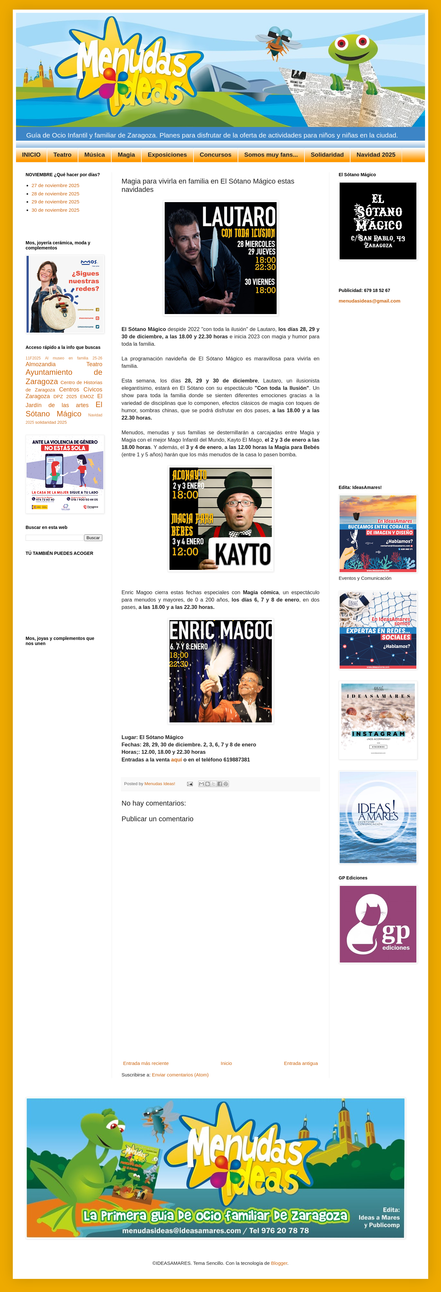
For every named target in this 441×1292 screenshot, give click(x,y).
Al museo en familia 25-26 (73, 358)
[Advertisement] (221, 1010)
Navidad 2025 (376, 154)
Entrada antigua (301, 1063)
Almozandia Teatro (64, 364)
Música (94, 154)
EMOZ (87, 396)
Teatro (62, 154)
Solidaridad (327, 154)
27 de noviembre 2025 (55, 185)
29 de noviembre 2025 (55, 201)
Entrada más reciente (146, 1063)
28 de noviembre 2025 (55, 193)
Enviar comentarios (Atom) (180, 1074)
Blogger (279, 1263)
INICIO (31, 154)
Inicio (226, 1063)
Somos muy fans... (271, 154)
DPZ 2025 (65, 396)
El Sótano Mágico (64, 409)
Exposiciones (167, 154)
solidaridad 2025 (51, 422)
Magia (126, 154)
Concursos (216, 154)
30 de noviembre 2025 (55, 210)
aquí (176, 759)
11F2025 (33, 358)
